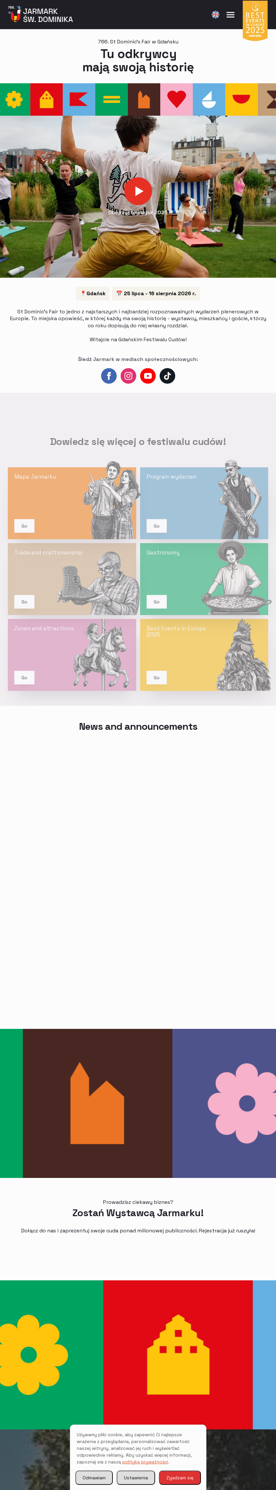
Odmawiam (94, 1478)
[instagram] (128, 376)
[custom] (167, 376)
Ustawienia (136, 1478)
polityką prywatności (145, 1462)
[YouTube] (148, 376)
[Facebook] (109, 376)
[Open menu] (230, 14)
